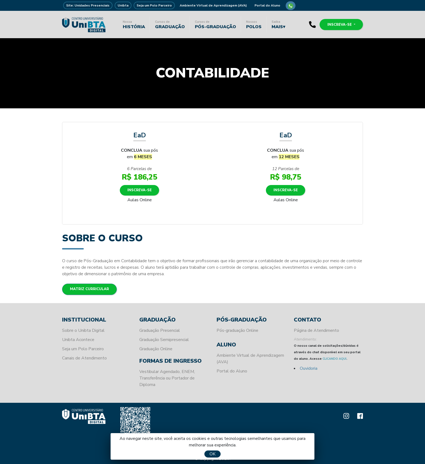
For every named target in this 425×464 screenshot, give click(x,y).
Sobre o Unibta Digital (83, 330)
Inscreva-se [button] (339, 24)
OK (212, 454)
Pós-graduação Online (237, 330)
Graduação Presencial (159, 330)
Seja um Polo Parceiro (154, 5)
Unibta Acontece (78, 340)
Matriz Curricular (90, 289)
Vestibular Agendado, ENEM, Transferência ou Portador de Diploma (167, 378)
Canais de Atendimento (84, 358)
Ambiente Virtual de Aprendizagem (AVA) (213, 5)
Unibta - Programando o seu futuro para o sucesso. (83, 24)
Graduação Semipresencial (164, 340)
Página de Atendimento (316, 330)
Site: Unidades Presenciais (88, 5)
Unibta (123, 5)
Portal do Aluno (267, 5)
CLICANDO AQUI (334, 359)
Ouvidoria (308, 368)
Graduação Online (155, 349)
